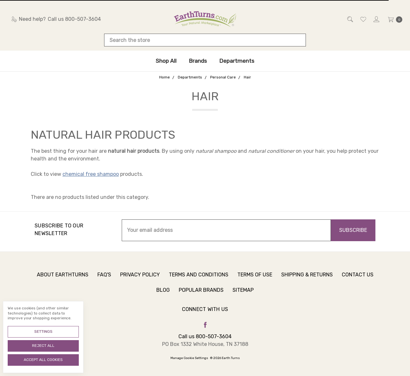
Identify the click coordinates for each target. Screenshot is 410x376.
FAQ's (104, 277)
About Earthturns (62, 277)
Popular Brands (201, 292)
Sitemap (243, 292)
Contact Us (357, 277)
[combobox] (205, 40)
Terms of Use (254, 277)
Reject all (43, 345)
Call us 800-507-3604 (205, 336)
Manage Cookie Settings (189, 358)
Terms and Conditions (198, 277)
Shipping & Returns (307, 277)
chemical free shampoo (90, 174)
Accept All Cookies (43, 359)
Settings (43, 331)
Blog (163, 292)
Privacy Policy (140, 277)
